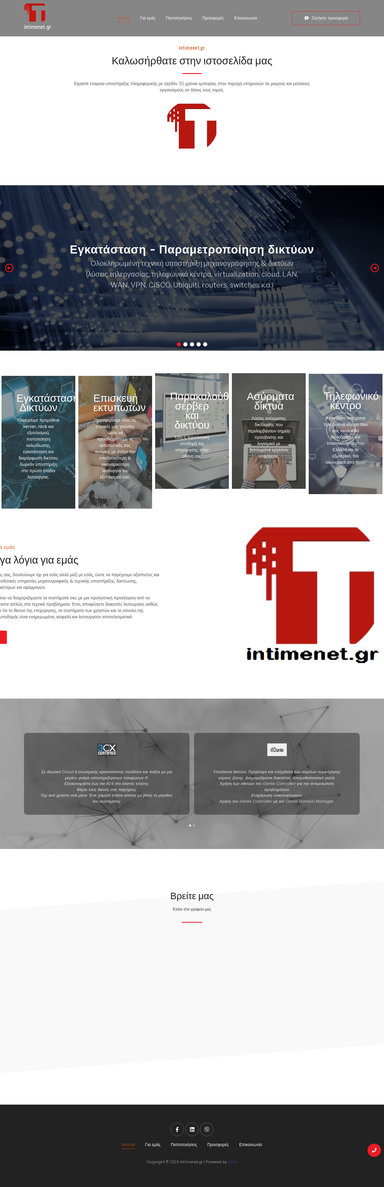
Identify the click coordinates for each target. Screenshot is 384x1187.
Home (123, 18)
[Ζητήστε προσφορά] (326, 18)
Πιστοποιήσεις (179, 18)
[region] (192, 268)
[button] (9, 268)
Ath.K (232, 1161)
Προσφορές (213, 18)
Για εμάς (147, 18)
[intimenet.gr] (49, 13)
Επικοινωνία (245, 18)
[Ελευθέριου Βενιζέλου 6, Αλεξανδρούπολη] (192, 988)
